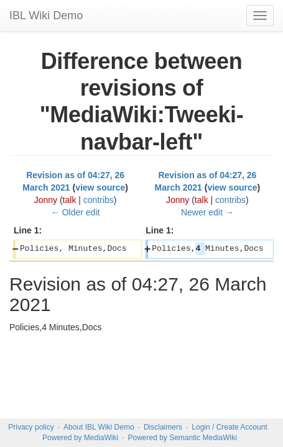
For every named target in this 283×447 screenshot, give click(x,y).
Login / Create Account (229, 427)
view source (100, 187)
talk (70, 200)
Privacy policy (30, 427)
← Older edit (75, 212)
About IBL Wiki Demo (98, 427)
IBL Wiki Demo (46, 15)
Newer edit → (207, 212)
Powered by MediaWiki (80, 437)
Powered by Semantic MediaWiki (182, 437)
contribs (98, 200)
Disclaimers (163, 427)
